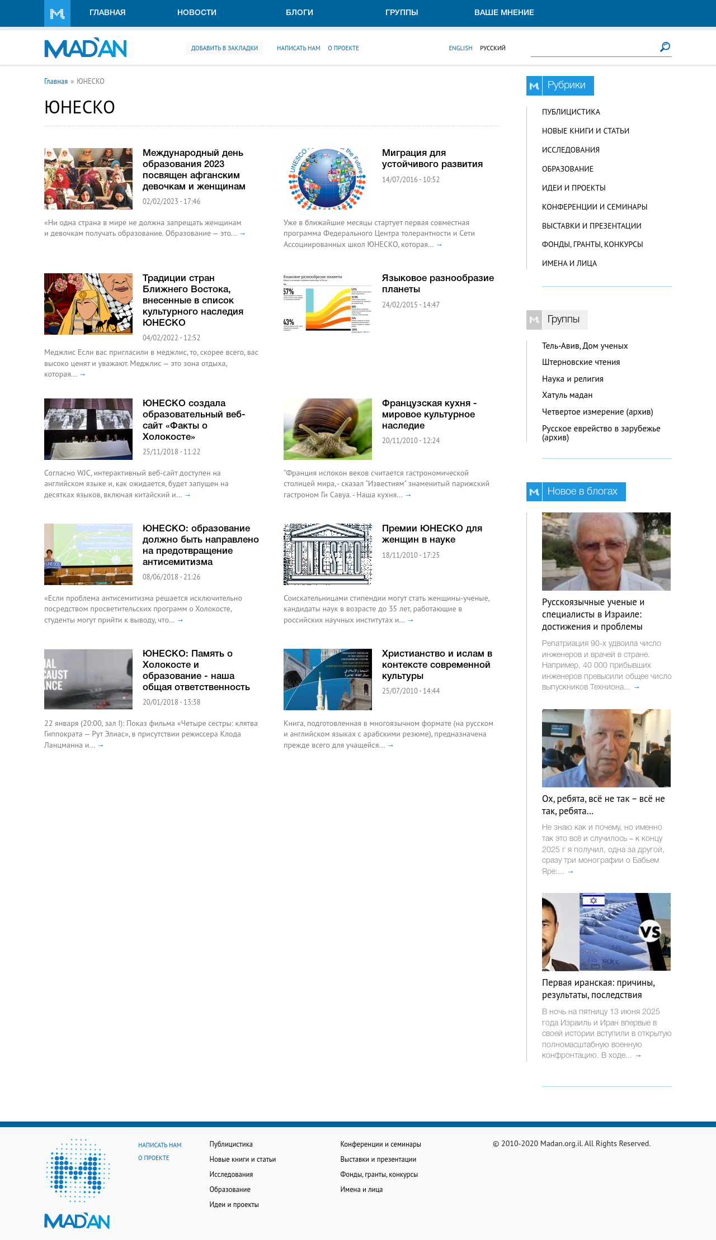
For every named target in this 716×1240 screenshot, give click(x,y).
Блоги (299, 13)
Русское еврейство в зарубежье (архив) (601, 433)
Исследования (571, 150)
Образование (567, 169)
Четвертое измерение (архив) (597, 411)
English (460, 48)
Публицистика (571, 112)
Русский (493, 48)
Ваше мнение (504, 13)
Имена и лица (569, 263)
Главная (108, 13)
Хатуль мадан (567, 395)
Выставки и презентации (592, 226)
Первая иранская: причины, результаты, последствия (598, 988)
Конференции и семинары (594, 207)
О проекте (343, 48)
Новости (196, 13)
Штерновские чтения (581, 362)
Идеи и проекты (574, 188)
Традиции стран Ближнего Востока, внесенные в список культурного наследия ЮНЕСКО (193, 300)
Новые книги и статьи (585, 131)
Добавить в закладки (224, 48)
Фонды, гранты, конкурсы (592, 244)
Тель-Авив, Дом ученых (585, 345)
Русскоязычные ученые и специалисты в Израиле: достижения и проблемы (593, 614)
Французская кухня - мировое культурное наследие (429, 415)
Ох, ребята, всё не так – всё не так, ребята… (603, 804)
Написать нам (299, 48)
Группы (401, 13)
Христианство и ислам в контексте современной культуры (437, 665)
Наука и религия (573, 378)
